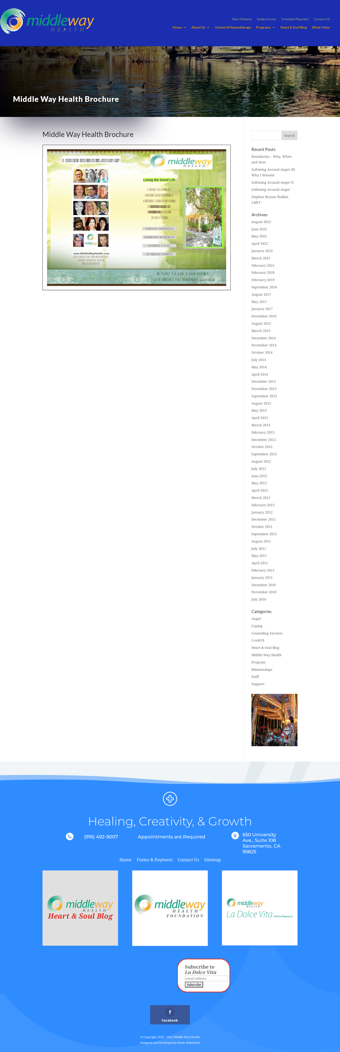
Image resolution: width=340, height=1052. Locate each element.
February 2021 (263, 265)
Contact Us (188, 860)
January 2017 (262, 308)
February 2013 (263, 432)
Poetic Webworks (188, 1043)
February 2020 (263, 272)
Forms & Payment (155, 860)
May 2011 (259, 555)
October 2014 (261, 352)
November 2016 (263, 316)
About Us (198, 27)
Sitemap (212, 860)
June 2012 (259, 476)
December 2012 (263, 439)
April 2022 (259, 243)
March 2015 (260, 330)
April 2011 (259, 563)
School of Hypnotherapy (233, 27)
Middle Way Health (266, 655)
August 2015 (261, 323)
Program (258, 662)
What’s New (321, 27)
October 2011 (261, 526)
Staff (255, 676)
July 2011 (258, 548)
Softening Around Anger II (272, 182)
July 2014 (258, 359)
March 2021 (260, 258)
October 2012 (261, 446)
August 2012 (261, 461)
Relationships (261, 669)
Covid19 (257, 640)
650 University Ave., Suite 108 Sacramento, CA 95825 (261, 843)
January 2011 (262, 577)
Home (177, 27)
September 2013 (264, 396)
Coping (257, 626)
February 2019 (263, 279)
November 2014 (263, 345)
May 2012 (259, 483)
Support (257, 684)
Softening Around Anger (270, 189)
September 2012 (264, 454)
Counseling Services (266, 633)
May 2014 (259, 367)
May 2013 (259, 410)
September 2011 (264, 534)
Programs (263, 27)
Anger (256, 618)
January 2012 (262, 512)
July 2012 (258, 468)
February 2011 (263, 570)
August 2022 (261, 222)
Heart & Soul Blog (293, 27)
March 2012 (260, 497)
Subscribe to (201, 970)
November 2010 (263, 592)
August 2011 (261, 541)
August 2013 (261, 403)
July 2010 (258, 599)
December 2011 (263, 519)
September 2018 (264, 287)
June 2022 (259, 229)
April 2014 (259, 374)
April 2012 (259, 490)
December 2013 (263, 381)
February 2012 (263, 505)
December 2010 (263, 585)
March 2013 (260, 425)
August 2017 (261, 294)
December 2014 (263, 338)
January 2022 (262, 251)
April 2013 (259, 417)
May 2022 (259, 236)
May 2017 (259, 301)
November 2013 (263, 388)
